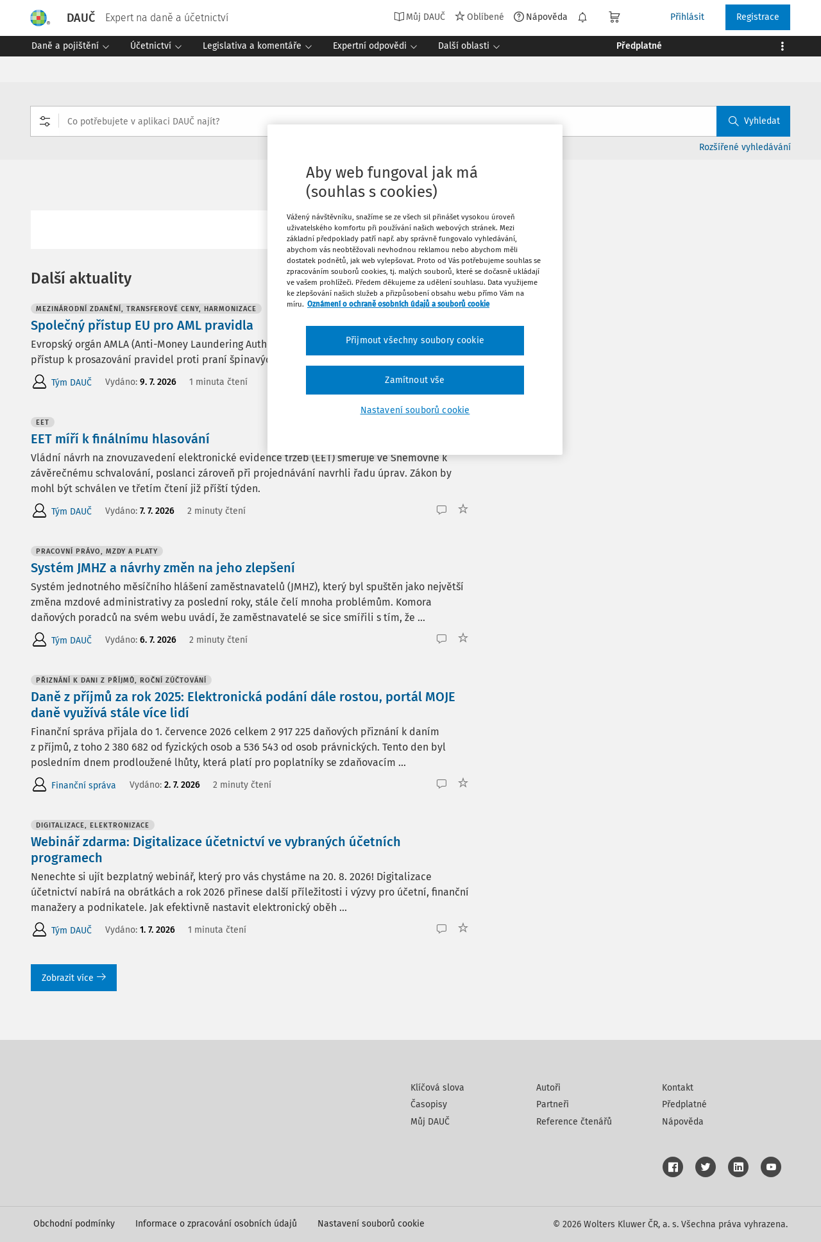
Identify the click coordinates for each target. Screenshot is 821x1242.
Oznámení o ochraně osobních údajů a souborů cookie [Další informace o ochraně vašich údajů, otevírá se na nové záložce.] (398, 304)
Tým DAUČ (71, 382)
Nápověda (541, 17)
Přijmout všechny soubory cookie (415, 340)
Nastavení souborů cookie (371, 1223)
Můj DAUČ (419, 17)
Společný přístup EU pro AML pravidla (142, 325)
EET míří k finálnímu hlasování (120, 439)
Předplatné (684, 1104)
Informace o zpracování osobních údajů (216, 1223)
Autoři (548, 1087)
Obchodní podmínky (74, 1223)
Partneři (552, 1104)
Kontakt (677, 1087)
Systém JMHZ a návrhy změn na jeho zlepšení (163, 567)
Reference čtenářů (574, 1121)
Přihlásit (687, 17)
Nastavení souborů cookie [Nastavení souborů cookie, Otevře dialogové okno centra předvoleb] (415, 410)
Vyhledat (754, 120)
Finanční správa (83, 785)
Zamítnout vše (414, 380)
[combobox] (410, 121)
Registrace (757, 17)
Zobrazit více (74, 978)
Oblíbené (479, 17)
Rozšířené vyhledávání (745, 147)
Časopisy (428, 1104)
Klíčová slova (437, 1087)
